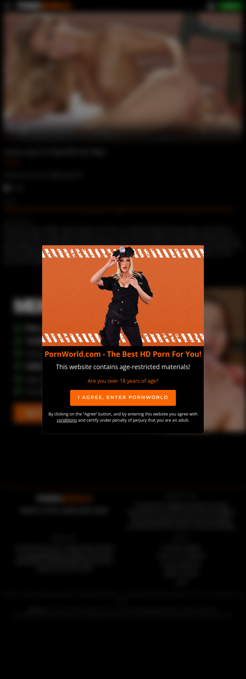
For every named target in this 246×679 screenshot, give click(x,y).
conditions (67, 420)
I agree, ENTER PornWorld (123, 397)
